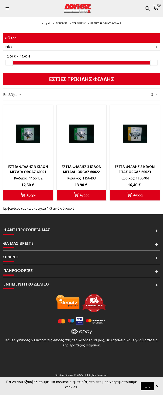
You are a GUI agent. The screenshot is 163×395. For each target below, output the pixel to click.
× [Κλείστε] (157, 385)
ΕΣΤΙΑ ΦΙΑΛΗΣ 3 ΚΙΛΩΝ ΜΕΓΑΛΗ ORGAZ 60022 (81, 169)
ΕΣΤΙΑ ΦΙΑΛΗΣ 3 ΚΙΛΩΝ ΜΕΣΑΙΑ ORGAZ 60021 (28, 169)
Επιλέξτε (12, 94)
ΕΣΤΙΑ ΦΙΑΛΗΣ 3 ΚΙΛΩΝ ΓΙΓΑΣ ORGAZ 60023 (135, 169)
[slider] (9, 63)
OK (147, 386)
